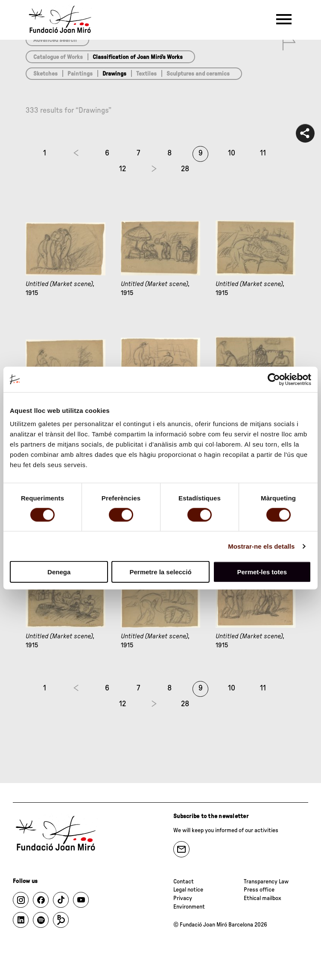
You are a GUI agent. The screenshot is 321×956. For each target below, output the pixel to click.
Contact (183, 882)
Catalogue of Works (58, 57)
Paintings (80, 74)
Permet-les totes (262, 572)
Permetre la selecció (160, 572)
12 (122, 169)
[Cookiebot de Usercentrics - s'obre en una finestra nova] (273, 379)
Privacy (182, 898)
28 (185, 169)
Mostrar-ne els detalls (261, 546)
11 (263, 153)
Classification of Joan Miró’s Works (138, 57)
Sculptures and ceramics (198, 74)
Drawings (114, 74)
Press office (259, 890)
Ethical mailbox (262, 898)
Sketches (45, 74)
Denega (58, 572)
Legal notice (188, 890)
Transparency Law (266, 882)
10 (231, 153)
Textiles (146, 74)
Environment (189, 907)
